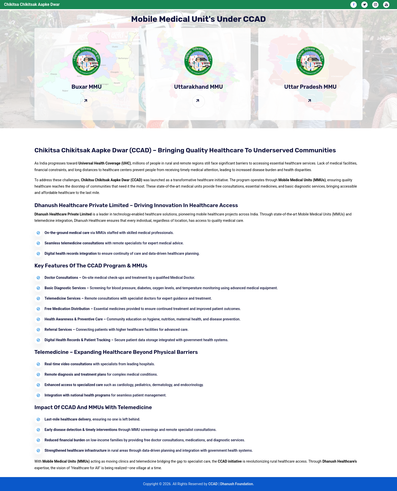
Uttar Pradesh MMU (310, 86)
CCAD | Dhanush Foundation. (231, 484)
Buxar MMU (86, 86)
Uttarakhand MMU (198, 86)
